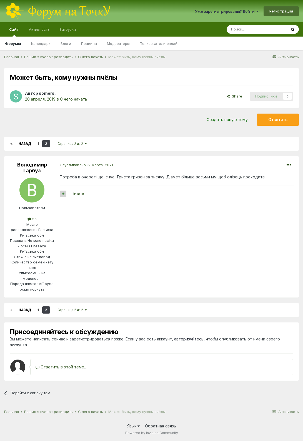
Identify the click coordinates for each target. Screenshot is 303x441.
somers (46, 93)
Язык (133, 426)
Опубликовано (86, 165)
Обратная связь (160, 426)
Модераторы (118, 43)
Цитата (78, 193)
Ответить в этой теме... (61, 367)
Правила (89, 43)
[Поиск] (257, 29)
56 (32, 219)
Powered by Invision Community (151, 433)
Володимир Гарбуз (32, 168)
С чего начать (73, 99)
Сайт (14, 32)
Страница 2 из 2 (72, 144)
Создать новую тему (227, 119)
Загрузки (67, 29)
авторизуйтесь (189, 339)
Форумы (13, 43)
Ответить (277, 119)
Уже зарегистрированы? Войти (227, 11)
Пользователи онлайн (159, 43)
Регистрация (281, 11)
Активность (39, 29)
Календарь (41, 43)
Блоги (66, 43)
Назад (25, 144)
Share (234, 96)
